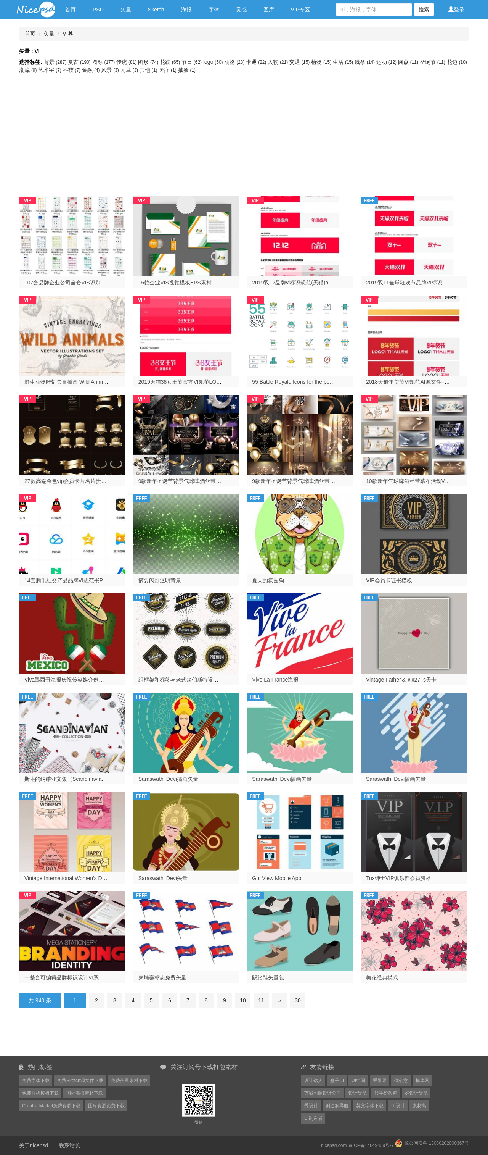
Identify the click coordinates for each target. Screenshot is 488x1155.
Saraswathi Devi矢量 (163, 878)
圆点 (409, 62)
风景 (110, 70)
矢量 (125, 9)
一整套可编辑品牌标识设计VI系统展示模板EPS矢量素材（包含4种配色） (111, 977)
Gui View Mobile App (276, 878)
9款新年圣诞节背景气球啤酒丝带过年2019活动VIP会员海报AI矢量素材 (222, 481)
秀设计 (311, 1105)
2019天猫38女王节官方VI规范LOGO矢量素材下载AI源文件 (208, 382)
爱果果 (380, 1080)
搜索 (424, 9)
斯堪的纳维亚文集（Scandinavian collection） (78, 779)
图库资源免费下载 (106, 1105)
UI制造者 (313, 1118)
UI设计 (398, 1105)
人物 (278, 62)
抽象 (187, 70)
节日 (192, 62)
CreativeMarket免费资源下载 (51, 1105)
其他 (149, 70)
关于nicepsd (33, 1145)
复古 (80, 62)
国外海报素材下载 (84, 1093)
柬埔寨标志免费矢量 (162, 977)
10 (243, 1000)
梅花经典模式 (382, 977)
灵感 (241, 9)
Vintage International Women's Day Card (72, 878)
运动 (387, 62)
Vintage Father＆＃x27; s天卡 (401, 680)
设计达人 (313, 1080)
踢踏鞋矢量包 (268, 977)
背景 (56, 62)
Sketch (156, 9)
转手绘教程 (385, 1093)
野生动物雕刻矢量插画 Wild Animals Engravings (81, 382)
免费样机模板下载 (40, 1093)
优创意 (401, 1080)
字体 (214, 9)
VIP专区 (300, 9)
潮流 (28, 70)
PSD (98, 9)
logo (213, 62)
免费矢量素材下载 (129, 1080)
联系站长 (69, 1145)
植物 (322, 62)
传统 (127, 62)
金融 (91, 70)
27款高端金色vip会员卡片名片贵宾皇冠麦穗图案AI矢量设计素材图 (102, 481)
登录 (456, 9)
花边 (457, 62)
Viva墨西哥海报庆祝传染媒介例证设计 (69, 680)
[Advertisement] (244, 131)
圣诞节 (433, 62)
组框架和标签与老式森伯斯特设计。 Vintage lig (194, 680)
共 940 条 (40, 1000)
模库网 (422, 1080)
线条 (365, 62)
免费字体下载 (36, 1080)
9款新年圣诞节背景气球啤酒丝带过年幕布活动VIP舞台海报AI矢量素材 (335, 481)
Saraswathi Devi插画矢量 (168, 779)
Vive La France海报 (275, 680)
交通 (300, 62)
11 (261, 1000)
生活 (344, 62)
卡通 (257, 62)
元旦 (130, 70)
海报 (186, 9)
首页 (70, 9)
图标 (104, 62)
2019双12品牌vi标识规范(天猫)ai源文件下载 (304, 282)
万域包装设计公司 (322, 1093)
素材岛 (419, 1105)
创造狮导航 (337, 1105)
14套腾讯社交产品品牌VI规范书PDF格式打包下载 (83, 580)
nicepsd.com (334, 1145)
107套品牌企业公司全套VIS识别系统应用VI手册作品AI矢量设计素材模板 (110, 282)
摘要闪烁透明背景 (159, 580)
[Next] (279, 1000)
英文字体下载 (370, 1105)
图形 (149, 62)
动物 (235, 62)
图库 (268, 9)
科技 (72, 70)
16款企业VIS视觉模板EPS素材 (175, 282)
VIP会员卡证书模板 (389, 580)
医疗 (168, 70)
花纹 (170, 62)
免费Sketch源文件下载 (80, 1080)
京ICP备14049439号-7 (371, 1145)
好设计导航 (416, 1093)
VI (68, 34)
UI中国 (358, 1080)
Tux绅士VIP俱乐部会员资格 (398, 878)
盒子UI (337, 1080)
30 (298, 1000)
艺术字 (50, 70)
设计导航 (357, 1093)
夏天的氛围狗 (268, 580)
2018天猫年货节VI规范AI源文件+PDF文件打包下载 (426, 382)
